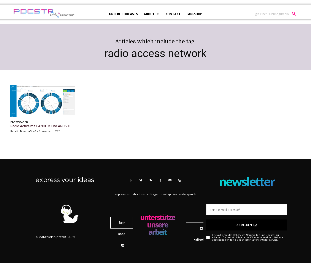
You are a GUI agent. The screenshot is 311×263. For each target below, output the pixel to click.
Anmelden (246, 225)
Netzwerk (19, 122)
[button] (277, 14)
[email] (246, 209)
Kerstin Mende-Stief (23, 131)
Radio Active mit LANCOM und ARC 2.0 (40, 126)
